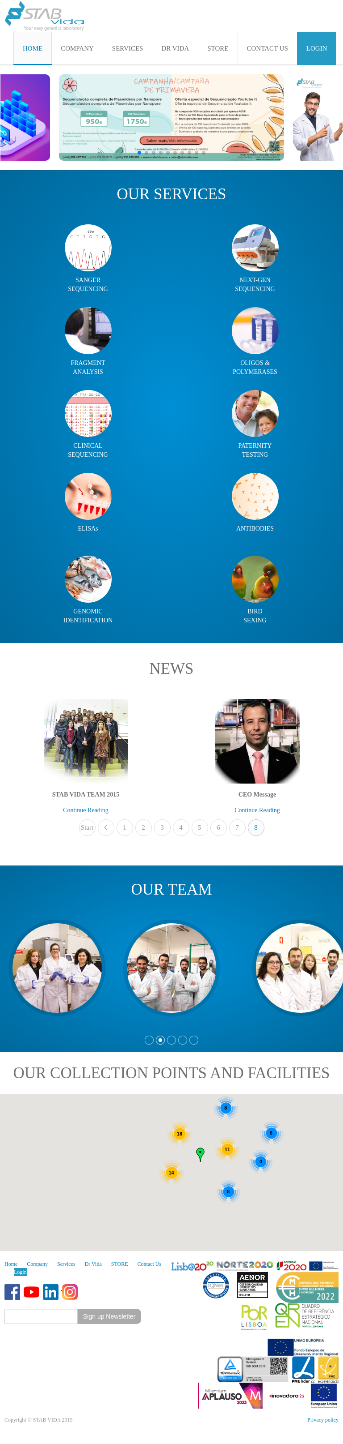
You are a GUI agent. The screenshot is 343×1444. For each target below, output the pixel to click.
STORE (119, 1264)
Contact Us (150, 1264)
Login (20, 1272)
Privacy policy (323, 1420)
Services (66, 1264)
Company (37, 1264)
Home (10, 1264)
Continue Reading (86, 810)
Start (87, 827)
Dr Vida (93, 1264)
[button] (139, 152)
